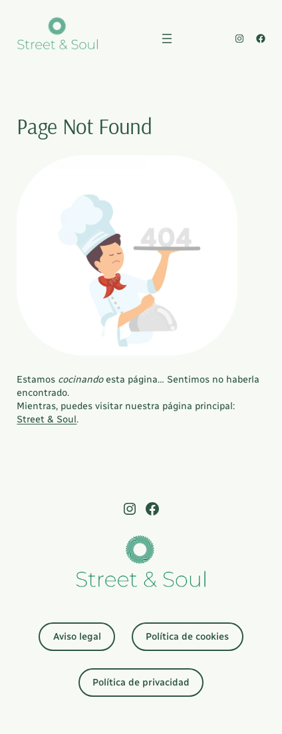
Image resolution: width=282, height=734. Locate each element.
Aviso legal (77, 636)
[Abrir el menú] (167, 38)
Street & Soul (46, 419)
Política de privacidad (141, 682)
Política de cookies (187, 636)
